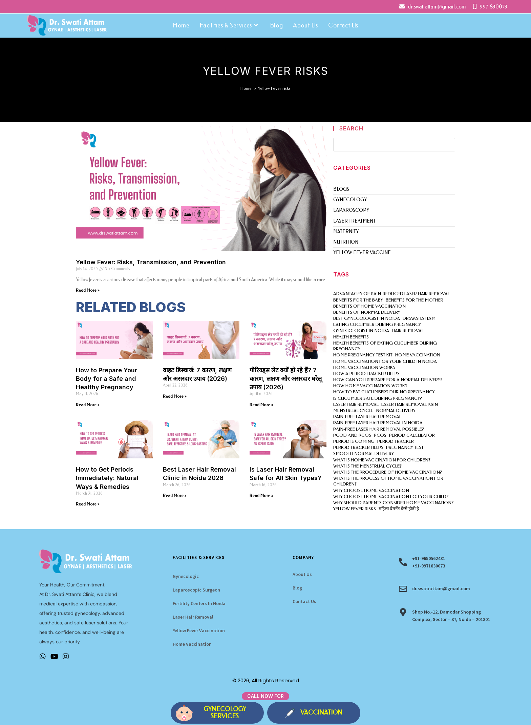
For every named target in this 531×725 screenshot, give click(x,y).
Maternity (346, 231)
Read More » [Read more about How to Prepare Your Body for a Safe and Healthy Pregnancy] (87, 404)
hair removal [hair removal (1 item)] (408, 330)
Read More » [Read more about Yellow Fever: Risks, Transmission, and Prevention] (87, 290)
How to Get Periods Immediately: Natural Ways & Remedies (107, 478)
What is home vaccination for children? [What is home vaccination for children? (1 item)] (381, 459)
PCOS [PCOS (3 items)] (380, 435)
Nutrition (345, 242)
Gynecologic (186, 576)
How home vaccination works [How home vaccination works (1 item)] (370, 385)
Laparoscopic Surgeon (196, 590)
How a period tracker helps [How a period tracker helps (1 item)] (366, 373)
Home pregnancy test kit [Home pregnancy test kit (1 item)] (362, 354)
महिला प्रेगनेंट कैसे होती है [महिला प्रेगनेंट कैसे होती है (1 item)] (399, 508)
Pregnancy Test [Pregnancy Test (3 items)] (405, 447)
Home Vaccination (192, 644)
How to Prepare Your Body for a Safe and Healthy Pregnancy (106, 379)
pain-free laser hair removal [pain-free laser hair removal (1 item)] (367, 416)
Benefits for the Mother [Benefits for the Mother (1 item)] (414, 300)
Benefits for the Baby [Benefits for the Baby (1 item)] (358, 300)
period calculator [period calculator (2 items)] (412, 435)
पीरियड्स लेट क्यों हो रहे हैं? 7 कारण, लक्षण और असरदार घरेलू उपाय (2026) (286, 379)
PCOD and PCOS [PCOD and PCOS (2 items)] (352, 435)
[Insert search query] (394, 144)
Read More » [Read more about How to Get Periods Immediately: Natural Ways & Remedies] (87, 504)
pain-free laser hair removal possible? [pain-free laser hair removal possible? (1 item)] (378, 429)
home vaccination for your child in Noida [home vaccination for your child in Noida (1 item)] (385, 361)
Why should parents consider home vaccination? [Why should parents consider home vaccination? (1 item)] (393, 502)
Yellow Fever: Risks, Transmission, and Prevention (151, 262)
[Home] (246, 88)
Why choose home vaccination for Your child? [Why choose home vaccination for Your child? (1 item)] (390, 496)
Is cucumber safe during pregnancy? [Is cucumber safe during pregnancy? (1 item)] (377, 398)
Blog (297, 588)
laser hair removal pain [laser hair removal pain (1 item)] (409, 404)
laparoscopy (351, 210)
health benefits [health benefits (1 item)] (351, 336)
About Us (302, 574)
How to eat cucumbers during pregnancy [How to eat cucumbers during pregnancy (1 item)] (384, 391)
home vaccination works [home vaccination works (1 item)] (364, 367)
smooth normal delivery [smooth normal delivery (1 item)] (363, 453)
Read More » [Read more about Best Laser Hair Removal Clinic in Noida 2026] (174, 495)
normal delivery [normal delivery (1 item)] (396, 410)
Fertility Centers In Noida (199, 603)
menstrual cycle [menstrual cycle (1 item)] (353, 410)
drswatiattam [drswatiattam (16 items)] (419, 318)
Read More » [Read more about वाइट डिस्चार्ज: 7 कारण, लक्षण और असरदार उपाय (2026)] (174, 396)
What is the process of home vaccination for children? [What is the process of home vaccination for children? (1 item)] (388, 481)
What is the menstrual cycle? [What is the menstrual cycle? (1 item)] (367, 466)
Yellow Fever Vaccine (362, 252)
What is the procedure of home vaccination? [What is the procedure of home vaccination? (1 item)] (387, 472)
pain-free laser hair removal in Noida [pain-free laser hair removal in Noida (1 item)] (378, 422)
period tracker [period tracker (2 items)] (395, 441)
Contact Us (304, 601)
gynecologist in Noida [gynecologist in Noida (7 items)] (361, 330)
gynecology (350, 200)
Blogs (341, 189)
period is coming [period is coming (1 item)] (354, 441)
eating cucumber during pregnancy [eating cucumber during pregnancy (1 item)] (377, 324)
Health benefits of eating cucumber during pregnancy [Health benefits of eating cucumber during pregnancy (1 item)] (385, 345)
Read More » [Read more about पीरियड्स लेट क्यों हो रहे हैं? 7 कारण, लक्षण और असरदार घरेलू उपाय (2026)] (261, 404)
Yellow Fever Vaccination (199, 630)
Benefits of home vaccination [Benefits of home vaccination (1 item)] (369, 306)
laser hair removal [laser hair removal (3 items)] (356, 404)
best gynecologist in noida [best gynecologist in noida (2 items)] (366, 318)
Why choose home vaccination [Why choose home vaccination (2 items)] (371, 490)
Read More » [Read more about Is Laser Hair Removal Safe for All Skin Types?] (261, 495)
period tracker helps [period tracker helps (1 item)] (358, 447)
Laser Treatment (354, 221)
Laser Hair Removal (193, 617)
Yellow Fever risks (274, 88)
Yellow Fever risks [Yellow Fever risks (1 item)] (354, 508)
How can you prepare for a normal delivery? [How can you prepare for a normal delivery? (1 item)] (387, 379)
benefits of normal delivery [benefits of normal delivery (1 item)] (366, 312)
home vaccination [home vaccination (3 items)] (417, 354)
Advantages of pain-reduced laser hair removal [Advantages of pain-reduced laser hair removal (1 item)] (391, 293)
